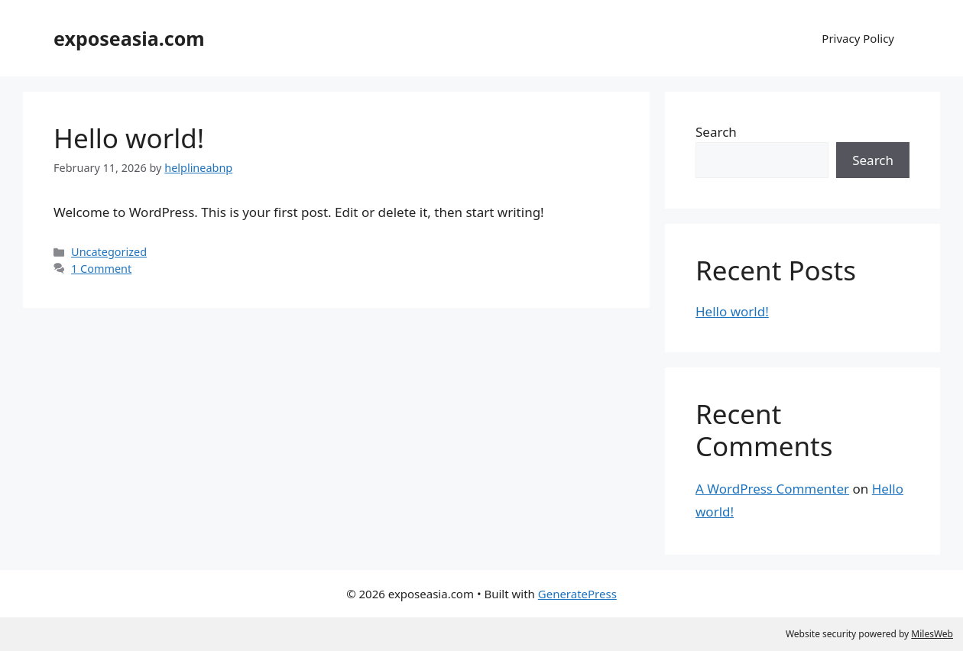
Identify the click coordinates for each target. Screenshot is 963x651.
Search (716, 132)
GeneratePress (577, 593)
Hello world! (129, 138)
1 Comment (101, 268)
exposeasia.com (129, 38)
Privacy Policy (858, 38)
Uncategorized (109, 252)
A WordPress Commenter (772, 488)
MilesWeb (932, 633)
